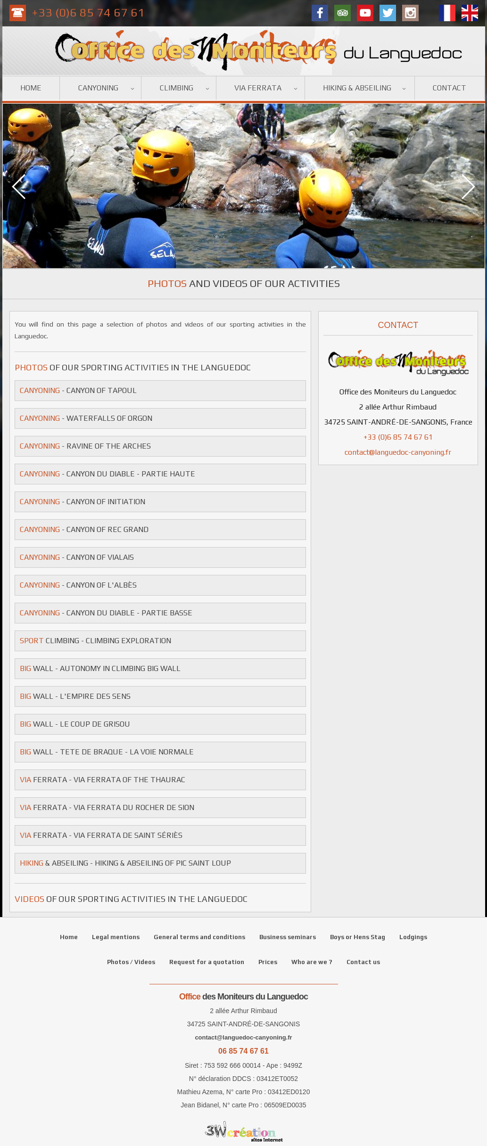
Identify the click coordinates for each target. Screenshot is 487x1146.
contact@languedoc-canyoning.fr (398, 452)
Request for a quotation (206, 962)
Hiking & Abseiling (357, 87)
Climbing (176, 87)
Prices (267, 962)
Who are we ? (311, 962)
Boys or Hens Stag (357, 937)
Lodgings (413, 937)
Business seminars (287, 937)
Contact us (363, 962)
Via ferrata (257, 87)
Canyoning (98, 87)
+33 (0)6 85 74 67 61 (88, 12)
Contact (449, 87)
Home (30, 87)
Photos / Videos (131, 962)
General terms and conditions (199, 937)
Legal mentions (116, 937)
